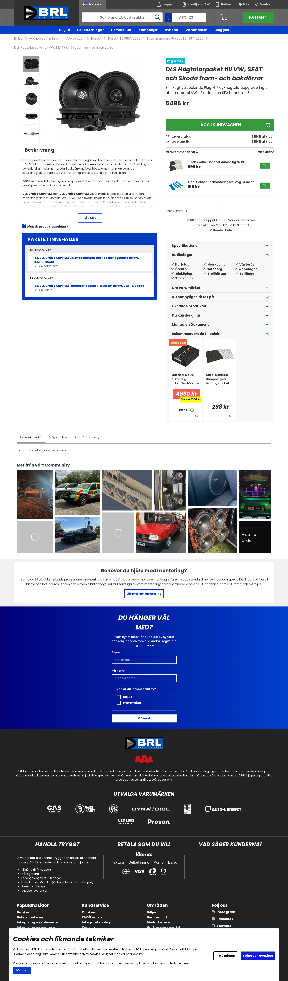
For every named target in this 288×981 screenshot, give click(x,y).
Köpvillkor (90, 927)
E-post (117, 652)
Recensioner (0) (31, 438)
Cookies (89, 912)
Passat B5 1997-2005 (124, 38)
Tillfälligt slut (261, 141)
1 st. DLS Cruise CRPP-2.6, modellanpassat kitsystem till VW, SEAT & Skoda (89, 288)
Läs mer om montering (144, 594)
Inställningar (225, 956)
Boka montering (31, 917)
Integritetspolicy (96, 922)
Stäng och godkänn (258, 956)
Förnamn (119, 671)
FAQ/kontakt (93, 917)
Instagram (226, 912)
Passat (96, 38)
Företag (265, 4)
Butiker (23, 912)
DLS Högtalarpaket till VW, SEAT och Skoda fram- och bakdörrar (64, 47)
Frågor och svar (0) (62, 438)
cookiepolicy (134, 954)
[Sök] (122, 17)
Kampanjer (148, 30)
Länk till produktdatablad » (47, 227)
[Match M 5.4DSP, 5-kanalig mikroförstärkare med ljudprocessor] (185, 381)
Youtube (224, 926)
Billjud (64, 30)
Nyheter (171, 30)
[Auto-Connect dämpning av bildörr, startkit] (220, 381)
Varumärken (196, 30)
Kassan (258, 17)
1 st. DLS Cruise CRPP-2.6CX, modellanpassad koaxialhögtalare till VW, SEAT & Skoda (89, 262)
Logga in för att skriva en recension (41, 451)
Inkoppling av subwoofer (38, 922)
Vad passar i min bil (44, 38)
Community (90, 438)
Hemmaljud (121, 30)
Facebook (225, 919)
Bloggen (222, 30)
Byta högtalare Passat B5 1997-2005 (175, 38)
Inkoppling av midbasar (37, 927)
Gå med (144, 718)
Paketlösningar (90, 30)
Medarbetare (158, 922)
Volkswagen (75, 38)
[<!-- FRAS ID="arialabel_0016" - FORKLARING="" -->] (192, 411)
